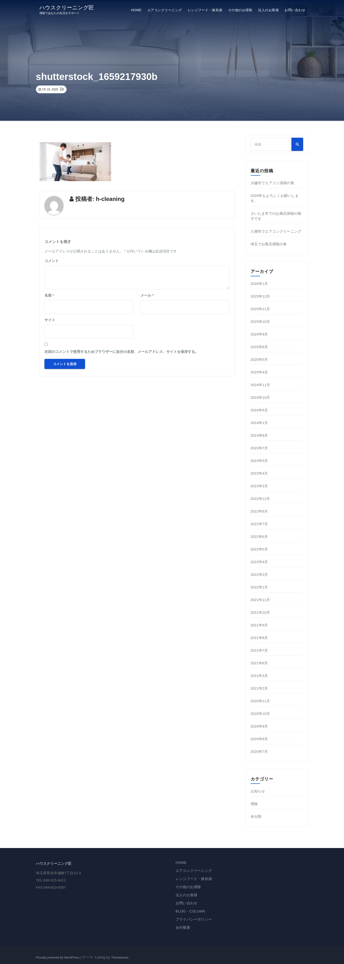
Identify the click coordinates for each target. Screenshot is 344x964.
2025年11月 (260, 309)
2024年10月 (260, 397)
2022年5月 (259, 549)
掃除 (254, 804)
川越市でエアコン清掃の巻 (272, 183)
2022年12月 (260, 499)
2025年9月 (259, 334)
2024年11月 (260, 385)
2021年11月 (260, 600)
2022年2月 (259, 574)
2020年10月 (260, 714)
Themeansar (120, 957)
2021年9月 (259, 625)
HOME (136, 10)
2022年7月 (259, 524)
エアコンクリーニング (164, 10)
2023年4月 (259, 473)
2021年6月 (259, 663)
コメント (51, 261)
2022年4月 (259, 562)
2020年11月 (260, 701)
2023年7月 (259, 448)
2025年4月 (259, 372)
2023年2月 (259, 486)
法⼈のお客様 (268, 10)
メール (147, 295)
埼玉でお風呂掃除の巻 (269, 244)
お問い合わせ (295, 10)
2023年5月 (259, 461)
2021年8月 (259, 638)
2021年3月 (259, 676)
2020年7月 (259, 751)
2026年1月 (259, 284)
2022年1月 (259, 587)
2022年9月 (259, 511)
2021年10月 (260, 612)
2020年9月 (259, 726)
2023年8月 (259, 435)
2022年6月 (259, 536)
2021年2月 (259, 688)
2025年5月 (259, 359)
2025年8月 (259, 347)
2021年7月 (259, 650)
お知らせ (258, 791)
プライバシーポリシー (194, 919)
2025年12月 (260, 296)
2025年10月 (260, 322)
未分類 (256, 816)
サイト (49, 320)
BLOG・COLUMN (190, 911)
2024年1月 (259, 423)
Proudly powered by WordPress (58, 957)
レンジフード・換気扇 (205, 10)
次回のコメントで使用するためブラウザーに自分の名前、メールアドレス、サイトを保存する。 (121, 352)
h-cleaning (110, 199)
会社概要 (183, 927)
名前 (49, 295)
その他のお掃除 (240, 10)
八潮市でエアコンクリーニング (276, 231)
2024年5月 (259, 410)
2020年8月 (259, 739)
